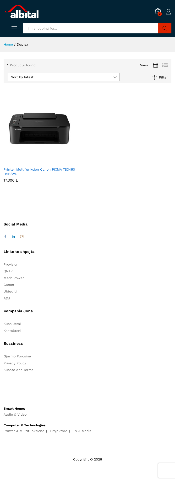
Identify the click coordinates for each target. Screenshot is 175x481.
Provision (11, 264)
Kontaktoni (12, 331)
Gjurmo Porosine (17, 356)
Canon (9, 285)
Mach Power (14, 278)
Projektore (58, 431)
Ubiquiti (10, 291)
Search (164, 28)
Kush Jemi (12, 324)
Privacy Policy (15, 363)
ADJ (7, 298)
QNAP (8, 271)
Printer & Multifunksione (24, 431)
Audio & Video (15, 414)
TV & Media (82, 431)
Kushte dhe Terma (18, 370)
